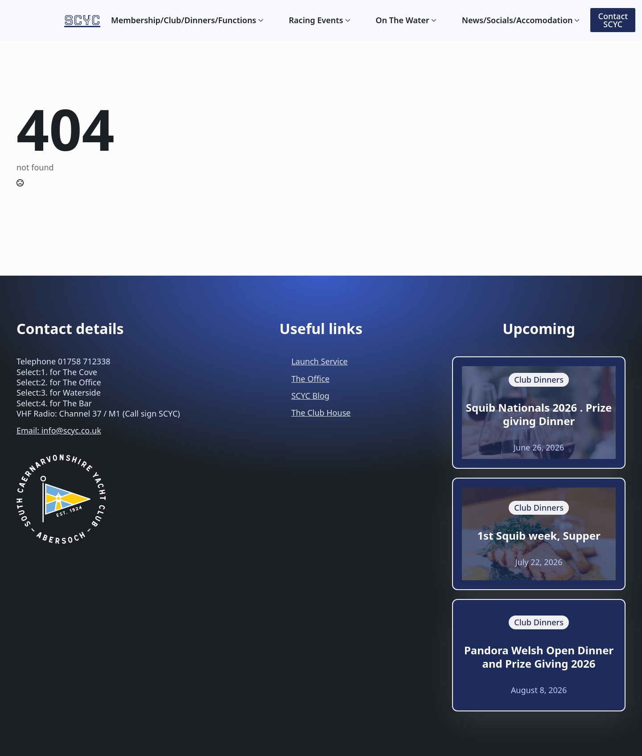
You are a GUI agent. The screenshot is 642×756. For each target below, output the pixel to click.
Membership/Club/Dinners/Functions (183, 20)
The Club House (320, 412)
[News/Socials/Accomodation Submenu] (576, 20)
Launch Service (319, 361)
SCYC (82, 20)
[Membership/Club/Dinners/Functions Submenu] (259, 20)
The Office (310, 378)
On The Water (402, 20)
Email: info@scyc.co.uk (58, 430)
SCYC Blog (310, 395)
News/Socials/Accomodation (517, 20)
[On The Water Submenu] (432, 20)
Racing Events (316, 20)
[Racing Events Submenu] (346, 20)
